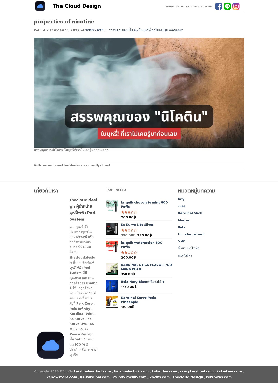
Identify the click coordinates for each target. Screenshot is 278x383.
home (170, 6)
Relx (181, 227)
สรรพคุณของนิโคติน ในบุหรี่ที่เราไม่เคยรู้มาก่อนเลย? (146, 30)
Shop (180, 6)
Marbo (183, 220)
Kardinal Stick (190, 213)
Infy (181, 199)
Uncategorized (191, 234)
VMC (181, 241)
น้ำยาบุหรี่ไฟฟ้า (188, 248)
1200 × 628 (94, 30)
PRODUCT (194, 6)
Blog (208, 6)
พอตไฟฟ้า (185, 255)
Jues (181, 206)
